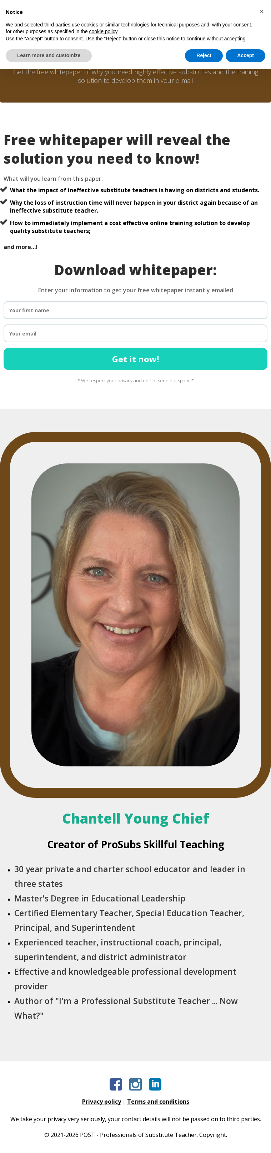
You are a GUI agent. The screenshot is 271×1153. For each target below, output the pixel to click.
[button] (261, 1095)
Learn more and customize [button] (48, 1139)
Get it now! (135, 359)
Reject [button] (203, 1139)
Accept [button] (245, 1139)
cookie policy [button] (103, 1115)
